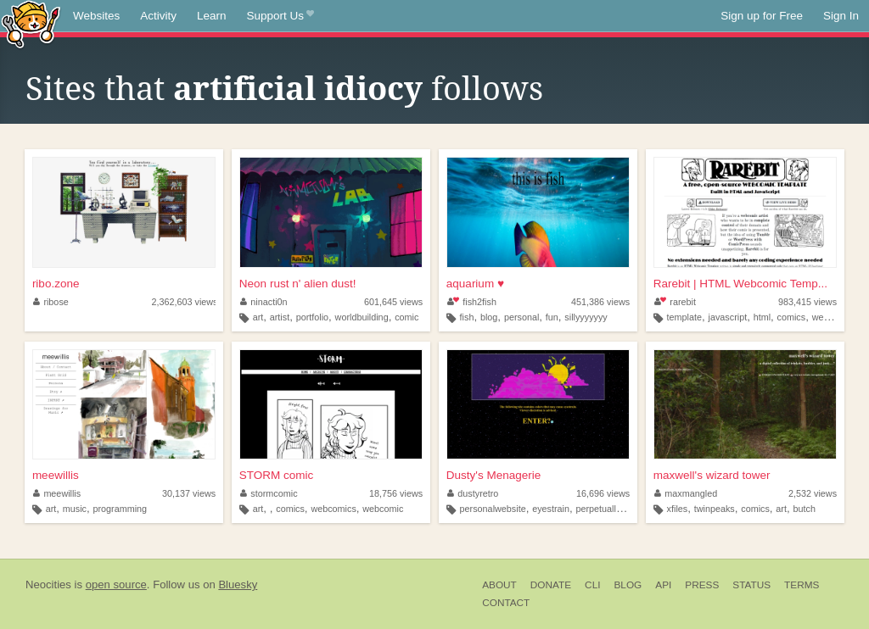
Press (702, 585)
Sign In (841, 15)
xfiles (677, 509)
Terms (801, 585)
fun (552, 317)
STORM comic (276, 475)
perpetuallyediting (611, 509)
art (258, 317)
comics (791, 317)
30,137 (189, 493)
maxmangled (685, 493)
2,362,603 (184, 302)
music (75, 509)
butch (804, 509)
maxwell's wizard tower (712, 475)
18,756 (396, 493)
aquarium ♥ (475, 283)
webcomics (333, 509)
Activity (158, 15)
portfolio (312, 317)
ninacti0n (264, 302)
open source (116, 584)
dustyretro (473, 493)
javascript (728, 317)
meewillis (55, 475)
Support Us (280, 16)
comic (406, 317)
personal (521, 317)
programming (120, 509)
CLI (592, 585)
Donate (550, 585)
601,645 (393, 302)
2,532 (812, 493)
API (663, 585)
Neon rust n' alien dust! (297, 283)
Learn (212, 15)
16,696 (603, 493)
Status (751, 585)
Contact (506, 603)
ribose (51, 302)
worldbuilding (362, 317)
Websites (96, 15)
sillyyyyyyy (585, 317)
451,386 (600, 302)
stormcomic (269, 493)
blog (488, 317)
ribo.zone (56, 283)
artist (279, 317)
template (684, 317)
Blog (628, 585)
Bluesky (237, 584)
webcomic (832, 317)
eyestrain (550, 509)
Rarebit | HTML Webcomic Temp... (740, 283)
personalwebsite (493, 509)
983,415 (807, 302)
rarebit (675, 302)
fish (467, 317)
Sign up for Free (761, 15)
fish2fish (471, 302)
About (499, 585)
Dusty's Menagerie (493, 475)
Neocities (48, 584)
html (762, 317)
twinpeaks (714, 509)
